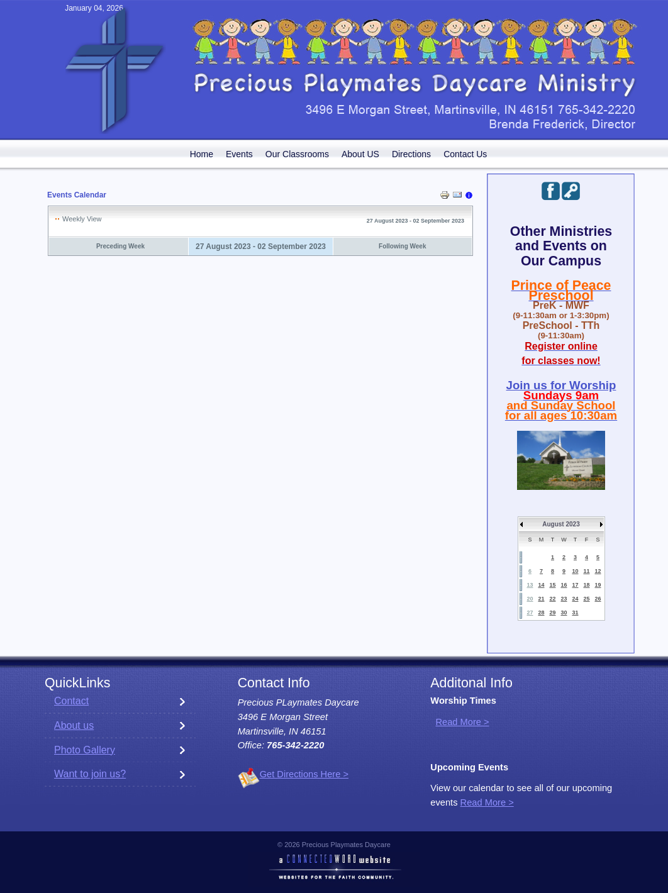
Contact (71, 701)
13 (529, 585)
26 (597, 599)
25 (586, 599)
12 (597, 571)
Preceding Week (120, 246)
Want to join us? (90, 773)
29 (552, 612)
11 (586, 571)
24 (575, 599)
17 (575, 585)
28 (541, 612)
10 (575, 571)
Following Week (402, 246)
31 (575, 612)
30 (563, 612)
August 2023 (560, 524)
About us (74, 725)
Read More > (462, 722)
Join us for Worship (561, 385)
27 (529, 612)
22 (552, 599)
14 (541, 585)
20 (529, 599)
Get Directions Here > (304, 774)
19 (597, 585)
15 (552, 585)
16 (563, 585)
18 (586, 585)
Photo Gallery (84, 750)
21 (541, 599)
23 (563, 599)
